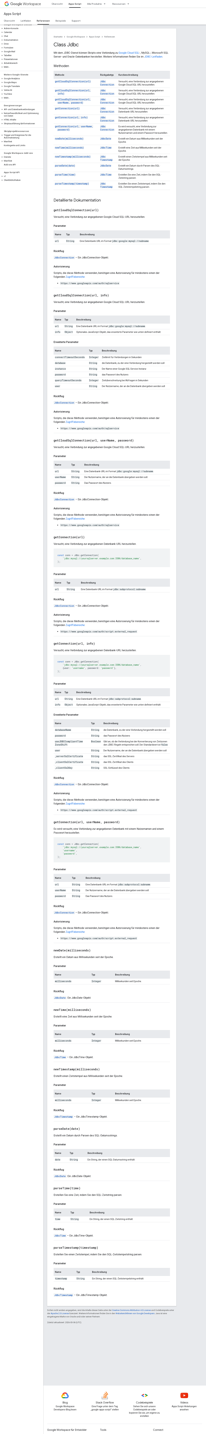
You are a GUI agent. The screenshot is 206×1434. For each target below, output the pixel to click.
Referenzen (109, 37)
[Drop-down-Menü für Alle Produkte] (105, 4)
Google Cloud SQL (129, 52)
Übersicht (57, 3)
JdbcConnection (107, 83)
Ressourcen (118, 3)
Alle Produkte (94, 3)
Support (76, 20)
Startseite (58, 37)
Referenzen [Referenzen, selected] (43, 20)
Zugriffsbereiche (75, 276)
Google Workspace (76, 37)
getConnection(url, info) (71, 117)
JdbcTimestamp (106, 158)
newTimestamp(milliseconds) (73, 156)
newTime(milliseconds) (69, 147)
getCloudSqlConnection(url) (73, 81)
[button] (21, 28)
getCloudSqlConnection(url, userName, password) (73, 101)
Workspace (25, 4)
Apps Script (12, 14)
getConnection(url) (67, 108)
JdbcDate (105, 138)
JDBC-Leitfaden (153, 56)
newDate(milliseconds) (69, 138)
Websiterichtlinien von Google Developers (135, 1313)
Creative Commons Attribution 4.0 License (131, 1310)
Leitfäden (26, 20)
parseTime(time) (65, 174)
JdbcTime (106, 147)
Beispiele (61, 20)
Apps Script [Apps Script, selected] (74, 3)
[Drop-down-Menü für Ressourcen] (129, 4)
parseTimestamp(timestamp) (72, 183)
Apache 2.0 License (60, 1313)
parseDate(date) (65, 165)
